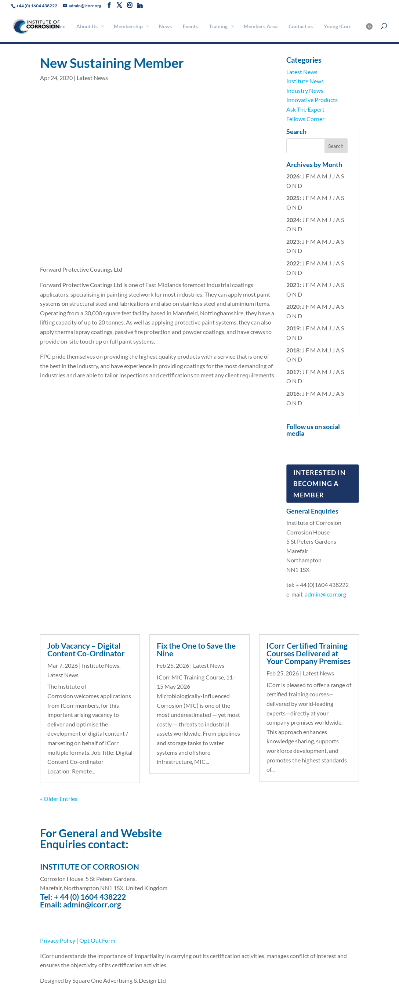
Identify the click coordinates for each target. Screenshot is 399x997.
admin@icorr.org (325, 594)
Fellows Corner (305, 118)
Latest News (92, 77)
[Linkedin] (139, 5)
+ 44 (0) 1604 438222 (90, 896)
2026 (293, 176)
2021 (293, 284)
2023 (293, 241)
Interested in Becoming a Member (319, 483)
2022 (293, 263)
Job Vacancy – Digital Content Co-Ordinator (86, 649)
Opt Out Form (97, 940)
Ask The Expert (305, 109)
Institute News (305, 80)
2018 (293, 350)
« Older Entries (58, 798)
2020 (293, 306)
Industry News (304, 90)
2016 (293, 393)
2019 (293, 328)
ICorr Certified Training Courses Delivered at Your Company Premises (308, 653)
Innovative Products (312, 99)
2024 (293, 219)
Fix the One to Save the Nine (196, 649)
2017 (293, 371)
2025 (293, 197)
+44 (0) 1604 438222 (36, 5)
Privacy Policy (57, 940)
